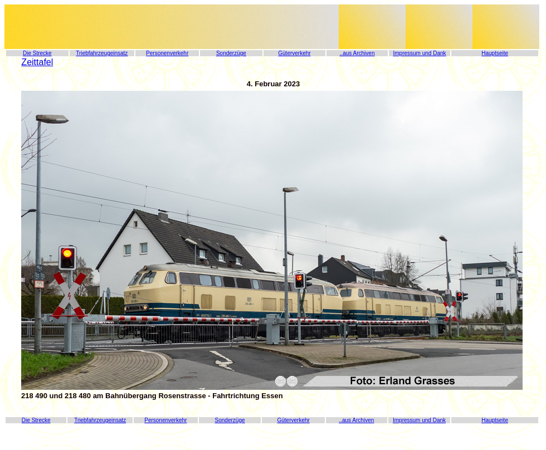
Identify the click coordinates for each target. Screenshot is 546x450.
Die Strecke (37, 53)
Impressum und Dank (419, 53)
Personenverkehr (167, 53)
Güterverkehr (294, 53)
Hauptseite (494, 53)
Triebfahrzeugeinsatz (102, 53)
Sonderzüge (231, 53)
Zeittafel (37, 62)
